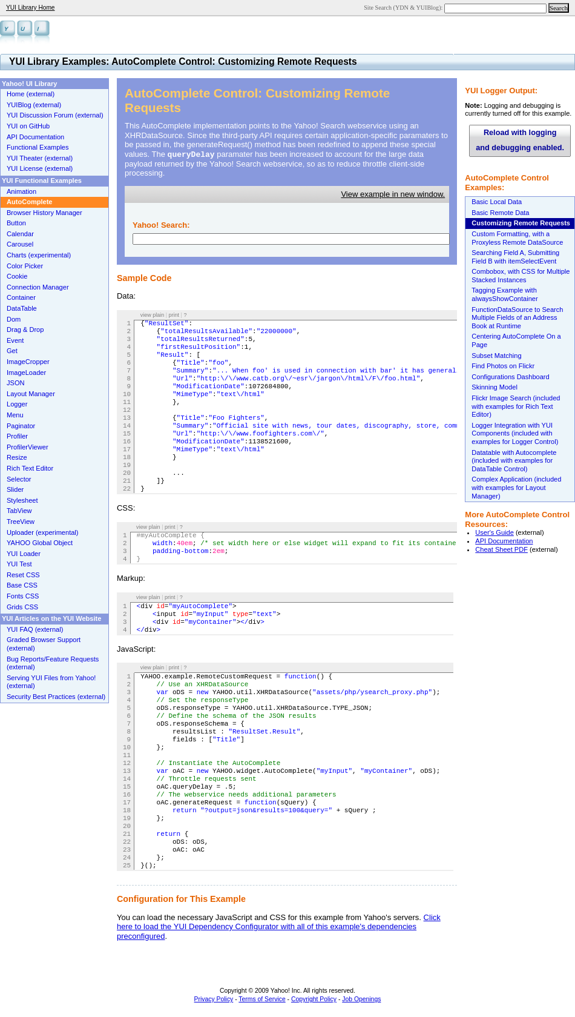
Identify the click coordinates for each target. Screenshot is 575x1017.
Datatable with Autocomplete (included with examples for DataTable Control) (514, 460)
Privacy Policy (214, 999)
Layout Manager (31, 393)
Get (12, 350)
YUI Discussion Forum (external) (55, 115)
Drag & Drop (25, 329)
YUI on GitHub (28, 126)
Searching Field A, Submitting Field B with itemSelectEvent (515, 257)
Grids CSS (22, 607)
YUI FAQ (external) (35, 629)
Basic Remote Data (500, 212)
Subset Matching (496, 355)
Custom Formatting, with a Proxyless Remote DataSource (517, 238)
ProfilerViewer (27, 447)
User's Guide (494, 532)
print (174, 315)
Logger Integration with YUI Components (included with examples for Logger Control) (515, 433)
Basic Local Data (497, 201)
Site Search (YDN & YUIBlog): (404, 7)
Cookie (17, 276)
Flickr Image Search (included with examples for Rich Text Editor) (516, 406)
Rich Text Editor (30, 468)
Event (15, 340)
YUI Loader (24, 553)
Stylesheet (22, 500)
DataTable (22, 308)
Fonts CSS (23, 596)
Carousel (20, 244)
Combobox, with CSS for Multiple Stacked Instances (521, 275)
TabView (19, 510)
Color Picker (25, 266)
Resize (17, 457)
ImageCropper (28, 361)
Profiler (17, 436)
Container (21, 297)
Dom (14, 319)
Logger (17, 404)
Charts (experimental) (39, 255)
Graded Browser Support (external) (43, 644)
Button (16, 223)
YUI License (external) (40, 168)
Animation (21, 191)
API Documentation (504, 541)
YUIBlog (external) (34, 104)
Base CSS (22, 585)
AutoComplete (29, 201)
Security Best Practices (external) (56, 696)
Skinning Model (495, 387)
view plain (152, 315)
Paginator (21, 425)
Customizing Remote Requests (521, 223)
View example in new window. (393, 194)
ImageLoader (26, 372)
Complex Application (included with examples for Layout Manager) (516, 487)
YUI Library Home (30, 7)
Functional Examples (38, 147)
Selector (19, 479)
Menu (15, 415)
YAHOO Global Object (40, 542)
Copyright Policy (314, 999)
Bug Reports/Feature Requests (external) (53, 663)
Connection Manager (38, 287)
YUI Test (19, 564)
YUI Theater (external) (40, 158)
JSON (15, 382)
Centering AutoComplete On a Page (516, 340)
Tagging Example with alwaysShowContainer (504, 294)
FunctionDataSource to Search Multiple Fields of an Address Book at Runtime (517, 318)
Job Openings (361, 999)
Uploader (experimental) (43, 532)
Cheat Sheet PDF (501, 549)
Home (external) (30, 94)
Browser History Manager (44, 212)
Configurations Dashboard (510, 376)
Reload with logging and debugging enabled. (520, 140)
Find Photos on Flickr (503, 365)
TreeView (20, 521)
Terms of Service (261, 999)
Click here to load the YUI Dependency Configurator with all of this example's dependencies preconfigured (279, 927)
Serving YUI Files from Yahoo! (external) (51, 682)
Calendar (20, 233)
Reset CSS (23, 574)
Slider (15, 489)
